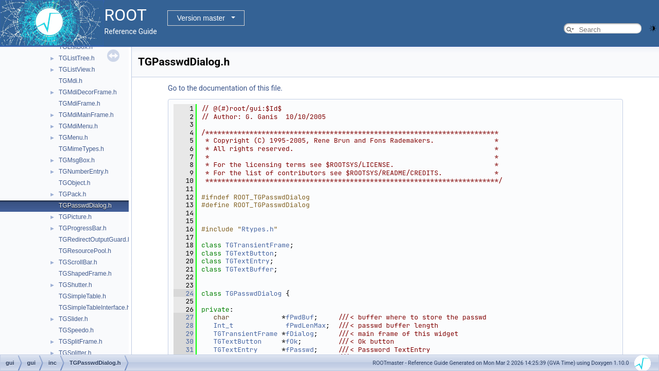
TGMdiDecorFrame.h (88, 92)
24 (184, 293)
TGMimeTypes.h (81, 149)
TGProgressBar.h (83, 228)
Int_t (223, 325)
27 (184, 317)
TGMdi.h (70, 81)
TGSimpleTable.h (82, 296)
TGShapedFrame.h (85, 273)
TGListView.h (77, 69)
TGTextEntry (248, 261)
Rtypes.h (257, 229)
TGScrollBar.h (78, 262)
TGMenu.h (73, 137)
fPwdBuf (300, 317)
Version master (201, 18)
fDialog (300, 333)
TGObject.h (74, 183)
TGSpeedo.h (76, 330)
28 (184, 325)
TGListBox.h (76, 46)
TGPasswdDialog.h (85, 205)
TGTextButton (250, 253)
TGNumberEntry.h (83, 171)
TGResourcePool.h (85, 251)
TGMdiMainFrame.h (86, 115)
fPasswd (300, 349)
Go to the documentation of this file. (225, 88)
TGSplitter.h (75, 353)
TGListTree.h (77, 58)
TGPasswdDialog (254, 293)
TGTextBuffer (250, 269)
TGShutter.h (75, 285)
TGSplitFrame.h (80, 341)
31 (184, 349)
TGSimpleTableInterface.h (94, 307)
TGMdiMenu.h (78, 126)
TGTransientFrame (258, 245)
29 (184, 333)
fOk (292, 341)
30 (184, 341)
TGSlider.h (73, 319)
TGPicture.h (75, 217)
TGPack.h (72, 194)
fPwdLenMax (306, 325)
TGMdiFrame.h (79, 103)
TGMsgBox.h (77, 160)
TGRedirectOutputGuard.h (95, 239)
